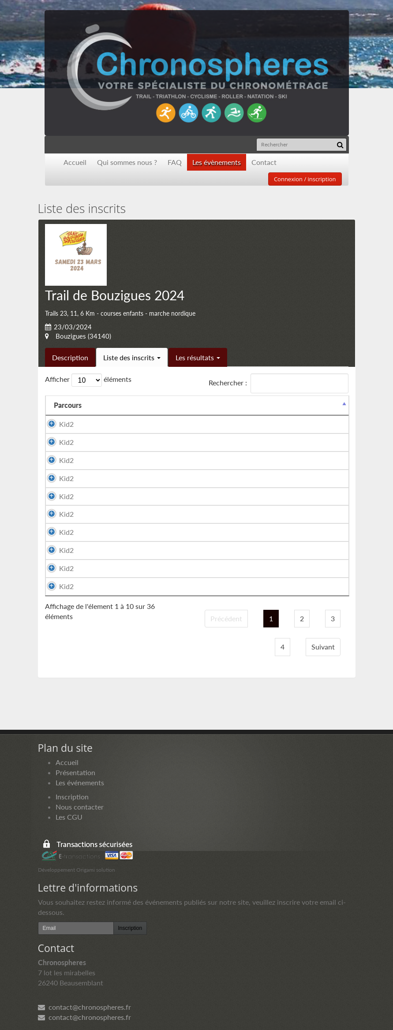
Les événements (80, 782)
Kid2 (66, 424)
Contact (264, 162)
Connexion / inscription (305, 179)
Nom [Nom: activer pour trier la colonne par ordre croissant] (106, 405)
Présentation (75, 772)
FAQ (175, 162)
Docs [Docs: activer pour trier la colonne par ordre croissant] (333, 405)
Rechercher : (278, 383)
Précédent (226, 618)
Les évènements (216, 162)
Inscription (72, 796)
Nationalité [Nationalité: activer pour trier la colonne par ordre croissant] (243, 405)
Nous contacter (80, 806)
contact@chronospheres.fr (84, 1007)
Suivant (323, 646)
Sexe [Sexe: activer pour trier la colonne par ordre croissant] (201, 405)
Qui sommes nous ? (127, 162)
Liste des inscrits (132, 357)
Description (70, 357)
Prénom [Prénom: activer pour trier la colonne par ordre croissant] (163, 405)
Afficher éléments (88, 380)
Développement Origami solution (76, 869)
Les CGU (69, 817)
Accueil (75, 162)
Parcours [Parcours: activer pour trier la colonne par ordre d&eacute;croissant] (68, 405)
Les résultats (198, 357)
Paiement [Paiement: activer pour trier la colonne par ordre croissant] (292, 405)
